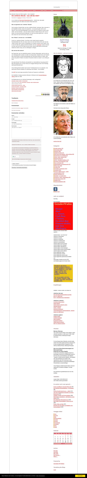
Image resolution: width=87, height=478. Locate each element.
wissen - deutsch (57, 307)
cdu (20, 82)
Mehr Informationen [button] (40, 475)
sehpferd (57, 424)
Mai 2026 (56, 450)
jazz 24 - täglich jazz (58, 296)
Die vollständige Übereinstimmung (61, 399)
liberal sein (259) (58, 165)
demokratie (13, 80)
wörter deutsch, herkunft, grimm (60, 304)
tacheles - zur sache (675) (60, 175)
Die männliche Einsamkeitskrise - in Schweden (64, 388)
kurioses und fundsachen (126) (61, 161)
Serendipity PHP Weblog (59, 463)
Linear (22, 108)
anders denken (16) (59, 148)
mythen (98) (57, 167)
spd (55, 425)
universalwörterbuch (58, 310)
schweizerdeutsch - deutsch (68, 310)
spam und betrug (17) (59, 174)
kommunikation (58, 418)
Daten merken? (16, 163)
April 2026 (56, 452)
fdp (55, 417)
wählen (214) (57, 180)
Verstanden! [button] (80, 475)
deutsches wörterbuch (58, 309)
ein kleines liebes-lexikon (59, 301)
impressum (48, 10)
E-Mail (13, 119)
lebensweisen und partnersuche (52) (62, 164)
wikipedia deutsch (57, 306)
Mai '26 (63, 443)
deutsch (17, 80)
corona (56, 415)
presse (56, 421)
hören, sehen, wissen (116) (60, 157)
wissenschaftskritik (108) (60, 181)
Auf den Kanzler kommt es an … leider (18, 85)
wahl (56, 427)
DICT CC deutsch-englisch (59, 323)
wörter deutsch (57, 303)
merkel (56, 419)
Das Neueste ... (57, 455)
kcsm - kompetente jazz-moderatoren (61, 297)
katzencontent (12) (59, 158)
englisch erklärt (57, 316)
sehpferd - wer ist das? (28, 10)
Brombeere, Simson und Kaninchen (18, 88)
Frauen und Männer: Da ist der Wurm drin (62, 386)
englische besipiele (58, 317)
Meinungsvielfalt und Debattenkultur (18, 89)
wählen (20, 80)
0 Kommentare (24, 80)
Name (13, 115)
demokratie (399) (58, 149)
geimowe (28, 82)
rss (43, 10)
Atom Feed (57, 191)
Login (55, 469)
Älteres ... (56, 456)
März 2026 (56, 453)
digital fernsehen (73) (59, 152)
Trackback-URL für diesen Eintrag (17, 100)
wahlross (19, 17)
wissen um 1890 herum (58, 312)
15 (65, 438)
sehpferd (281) (58, 170)
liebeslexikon (38, 10)
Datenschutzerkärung (57, 10)
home (13, 10)
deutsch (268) (58, 151)
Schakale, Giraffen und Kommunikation (62, 395)
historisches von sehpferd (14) (61, 155)
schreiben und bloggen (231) (61, 168)
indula (32, 82)
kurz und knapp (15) (59, 162)
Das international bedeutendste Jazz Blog (62, 294)
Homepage (14, 122)
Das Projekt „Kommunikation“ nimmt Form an (63, 401)
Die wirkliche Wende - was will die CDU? (25, 16)
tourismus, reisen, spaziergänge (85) (63, 177)
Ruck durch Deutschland (24, 20)
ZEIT (14, 72)
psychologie (57, 422)
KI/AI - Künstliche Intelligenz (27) (62, 160)
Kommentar (14, 125)
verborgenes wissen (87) (60, 178)
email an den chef (57, 141)
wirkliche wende (36, 82)
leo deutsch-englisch (58, 320)
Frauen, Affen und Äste (58, 404)
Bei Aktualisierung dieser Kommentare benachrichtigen (24, 165)
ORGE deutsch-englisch (59, 322)
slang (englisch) (57, 319)
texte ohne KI (19, 10)
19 (57, 440)
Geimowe (39, 44)
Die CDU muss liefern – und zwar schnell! (19, 86)
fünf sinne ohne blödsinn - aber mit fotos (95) (64, 154)
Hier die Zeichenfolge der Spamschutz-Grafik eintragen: (21, 159)
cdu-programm (24, 82)
